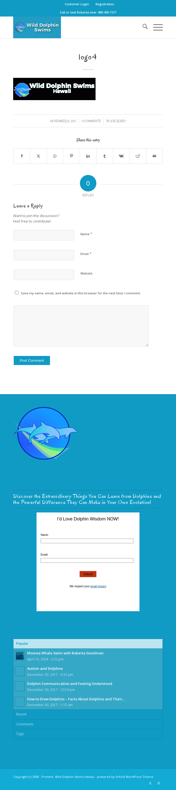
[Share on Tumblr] (105, 156)
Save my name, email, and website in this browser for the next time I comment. (81, 293)
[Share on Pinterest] (71, 156)
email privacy (98, 586)
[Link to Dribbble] (159, 783)
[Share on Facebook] (21, 156)
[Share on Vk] (121, 156)
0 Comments (91, 121)
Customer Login (77, 4)
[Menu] (155, 27)
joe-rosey (118, 121)
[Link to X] (150, 783)
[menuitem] (77, 4)
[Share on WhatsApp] (55, 156)
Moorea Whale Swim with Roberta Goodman (65, 653)
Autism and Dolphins (45, 668)
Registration (105, 4)
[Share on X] (38, 156)
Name (86, 233)
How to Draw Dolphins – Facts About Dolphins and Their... (75, 698)
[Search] (142, 27)
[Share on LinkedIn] (88, 156)
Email (85, 253)
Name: (45, 534)
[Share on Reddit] (138, 156)
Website (86, 273)
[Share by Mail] (154, 156)
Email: (44, 554)
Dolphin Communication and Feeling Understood (69, 683)
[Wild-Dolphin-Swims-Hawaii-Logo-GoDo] (73, 27)
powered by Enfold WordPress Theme (125, 777)
